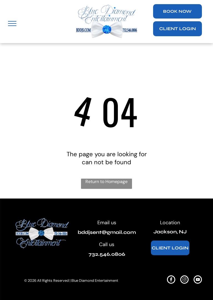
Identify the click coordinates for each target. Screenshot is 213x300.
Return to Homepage (106, 181)
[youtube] (198, 280)
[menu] (12, 23)
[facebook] (171, 280)
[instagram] (184, 280)
